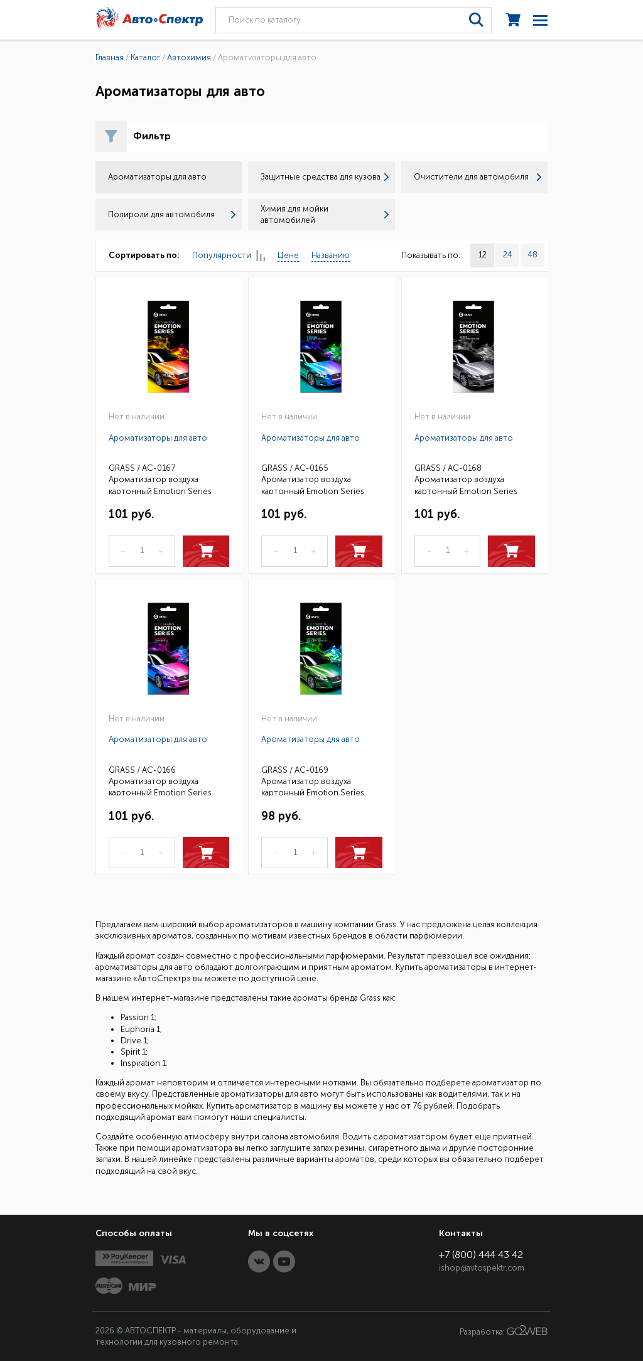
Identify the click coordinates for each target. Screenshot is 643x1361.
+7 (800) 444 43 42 (481, 1255)
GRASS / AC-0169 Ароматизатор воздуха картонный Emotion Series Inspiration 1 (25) (312, 780)
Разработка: (504, 1331)
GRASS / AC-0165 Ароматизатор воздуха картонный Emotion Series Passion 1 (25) (312, 478)
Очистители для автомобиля (477, 176)
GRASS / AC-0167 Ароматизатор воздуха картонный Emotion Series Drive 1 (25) (160, 478)
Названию (330, 255)
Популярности (228, 256)
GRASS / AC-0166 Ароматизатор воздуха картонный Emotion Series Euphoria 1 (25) (160, 780)
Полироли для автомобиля (171, 214)
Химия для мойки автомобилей (324, 214)
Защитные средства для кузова (324, 176)
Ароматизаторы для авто (158, 438)
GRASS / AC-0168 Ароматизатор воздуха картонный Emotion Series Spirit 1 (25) (465, 478)
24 (507, 254)
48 (532, 254)
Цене (288, 255)
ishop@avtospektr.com (481, 1267)
